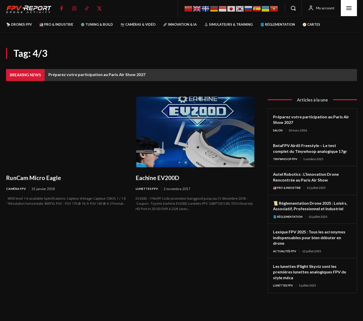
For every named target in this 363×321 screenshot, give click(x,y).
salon (278, 130)
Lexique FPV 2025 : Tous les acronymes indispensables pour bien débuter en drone (310, 249)
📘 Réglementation (289, 229)
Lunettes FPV (147, 189)
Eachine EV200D (160, 177)
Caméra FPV (16, 189)
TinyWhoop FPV (286, 165)
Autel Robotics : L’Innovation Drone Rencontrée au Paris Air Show (309, 183)
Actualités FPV (286, 263)
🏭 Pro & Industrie (288, 194)
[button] (293, 8)
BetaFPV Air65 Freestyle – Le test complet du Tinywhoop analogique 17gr (308, 151)
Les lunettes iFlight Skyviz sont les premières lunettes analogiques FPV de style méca (310, 284)
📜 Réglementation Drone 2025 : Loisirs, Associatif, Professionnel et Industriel (309, 214)
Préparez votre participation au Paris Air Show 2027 (96, 74)
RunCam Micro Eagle (37, 177)
